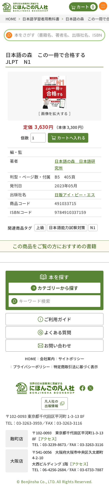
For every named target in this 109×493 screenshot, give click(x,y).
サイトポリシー (71, 358)
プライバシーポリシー (31, 366)
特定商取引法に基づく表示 (76, 366)
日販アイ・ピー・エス (75, 195)
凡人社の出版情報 (51, 403)
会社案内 (47, 358)
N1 (93, 227)
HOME (30, 358)
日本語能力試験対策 (67, 227)
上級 (40, 227)
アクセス (47, 438)
